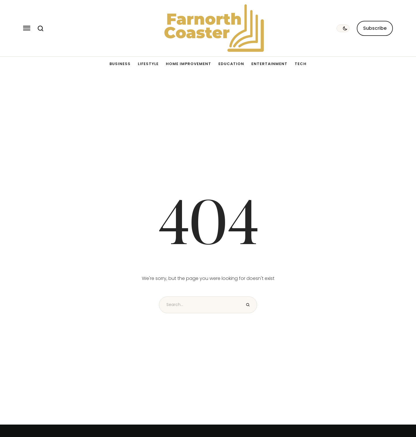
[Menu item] (120, 64)
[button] (26, 28)
